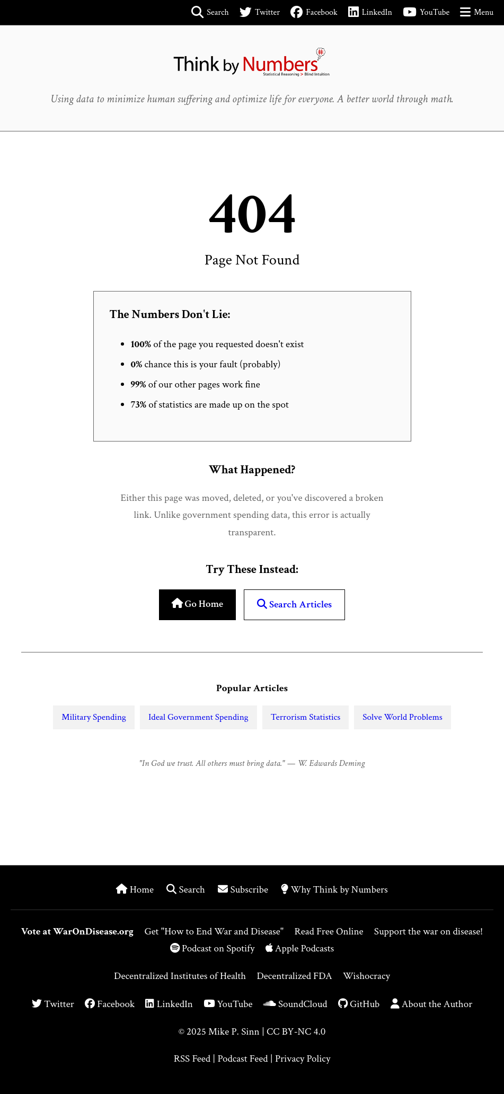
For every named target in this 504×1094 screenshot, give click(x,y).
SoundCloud (295, 1004)
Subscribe (244, 889)
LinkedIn (168, 1004)
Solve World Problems (402, 717)
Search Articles (294, 604)
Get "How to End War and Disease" (214, 931)
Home (136, 889)
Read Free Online (328, 931)
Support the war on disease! (428, 931)
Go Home (197, 604)
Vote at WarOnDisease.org (77, 931)
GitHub (359, 1004)
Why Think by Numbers (334, 889)
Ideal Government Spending (198, 717)
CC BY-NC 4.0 (296, 1031)
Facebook (110, 1004)
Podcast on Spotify (213, 948)
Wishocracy (366, 976)
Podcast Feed (242, 1058)
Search (186, 889)
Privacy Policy (302, 1058)
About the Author (432, 1004)
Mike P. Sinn (234, 1031)
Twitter (53, 1004)
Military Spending (93, 717)
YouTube (228, 1004)
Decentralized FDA (294, 976)
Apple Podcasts (300, 948)
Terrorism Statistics (306, 717)
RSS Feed (192, 1058)
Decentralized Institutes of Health (180, 976)
